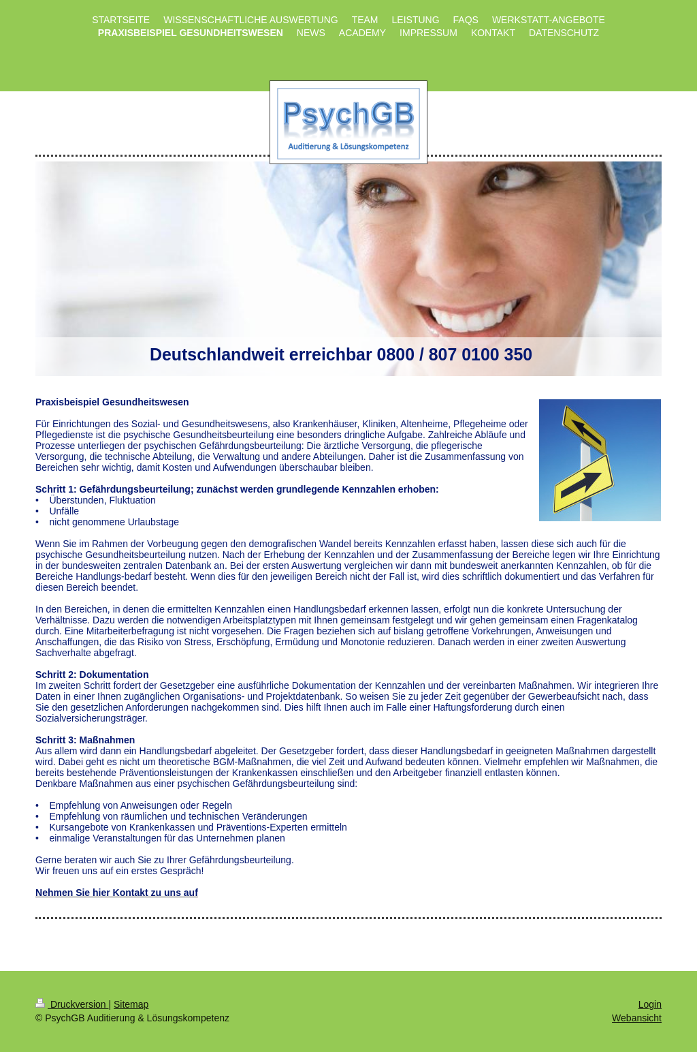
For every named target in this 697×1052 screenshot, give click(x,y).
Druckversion (71, 1004)
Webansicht (637, 1017)
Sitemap (131, 1004)
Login (650, 1004)
